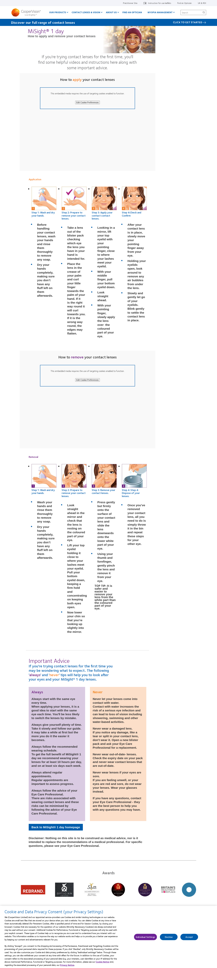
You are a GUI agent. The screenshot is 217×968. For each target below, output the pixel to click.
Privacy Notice (67, 966)
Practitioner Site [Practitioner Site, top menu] (130, 3)
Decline (169, 938)
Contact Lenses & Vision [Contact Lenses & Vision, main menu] (86, 12)
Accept (189, 938)
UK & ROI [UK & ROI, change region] (202, 3)
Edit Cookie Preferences (87, 102)
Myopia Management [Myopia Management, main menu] (160, 12)
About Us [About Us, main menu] (111, 12)
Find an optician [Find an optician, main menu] (132, 12)
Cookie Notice (102, 963)
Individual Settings (145, 938)
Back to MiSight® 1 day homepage (56, 827)
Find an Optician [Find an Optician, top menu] (184, 3)
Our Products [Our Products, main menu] (57, 12)
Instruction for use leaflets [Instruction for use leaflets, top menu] (159, 3)
